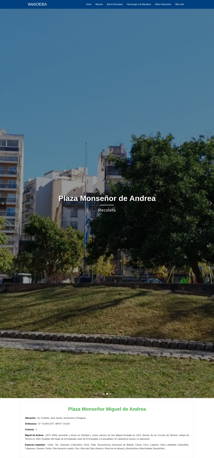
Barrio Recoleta (115, 4)
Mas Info (179, 4)
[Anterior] (3, 203)
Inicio (88, 4)
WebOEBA (37, 4)
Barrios (99, 4)
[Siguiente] (211, 203)
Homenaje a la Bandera (139, 4)
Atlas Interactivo (163, 4)
